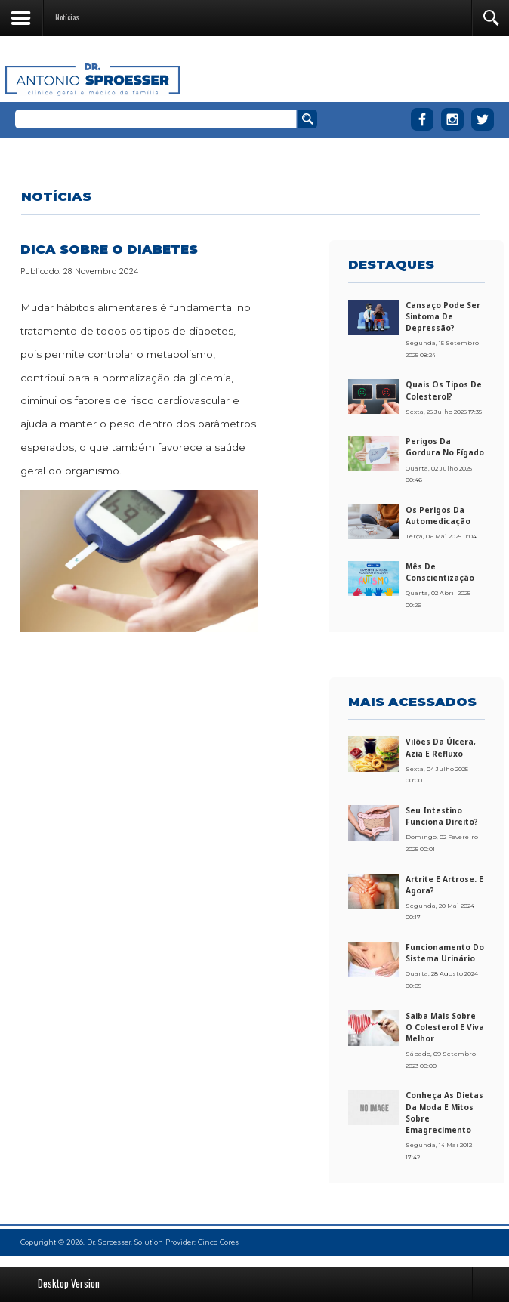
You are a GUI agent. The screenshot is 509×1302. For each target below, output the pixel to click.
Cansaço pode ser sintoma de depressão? (443, 316)
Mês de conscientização (440, 572)
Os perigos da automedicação (438, 515)
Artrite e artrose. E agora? (444, 885)
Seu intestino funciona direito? (442, 816)
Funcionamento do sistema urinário (445, 953)
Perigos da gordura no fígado (445, 447)
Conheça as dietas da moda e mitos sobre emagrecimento (444, 1112)
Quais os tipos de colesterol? (444, 390)
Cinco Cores (218, 1242)
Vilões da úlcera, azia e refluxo (441, 747)
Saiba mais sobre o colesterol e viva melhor (445, 1027)
